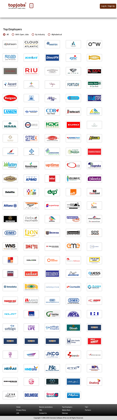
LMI (17, 413)
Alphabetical (55, 34)
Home (18, 407)
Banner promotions (46, 407)
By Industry (38, 34)
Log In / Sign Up (108, 6)
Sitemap (65, 413)
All (6, 34)
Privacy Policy (21, 410)
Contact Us (43, 413)
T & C (86, 407)
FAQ (40, 410)
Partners (88, 410)
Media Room (66, 410)
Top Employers (67, 407)
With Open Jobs (20, 34)
